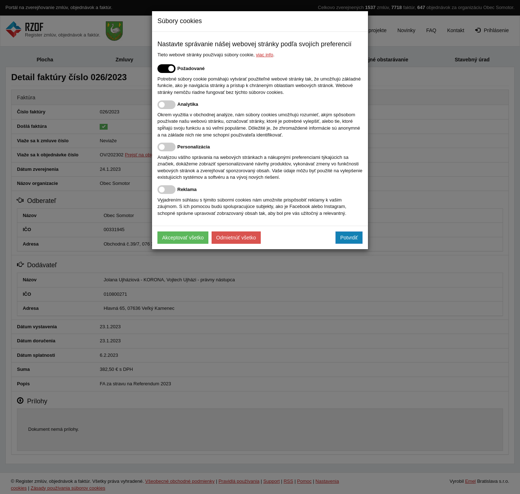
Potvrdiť (349, 237)
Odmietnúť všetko (236, 237)
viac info (264, 54)
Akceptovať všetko (183, 237)
